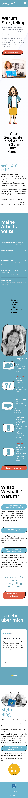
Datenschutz (14, 795)
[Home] (8, 3)
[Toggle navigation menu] (25, 3)
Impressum (14, 791)
